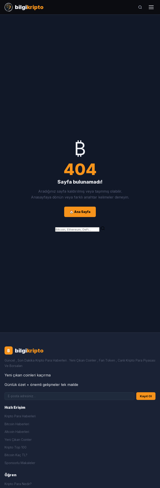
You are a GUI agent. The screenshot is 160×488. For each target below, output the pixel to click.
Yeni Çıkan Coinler (18, 439)
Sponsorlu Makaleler (20, 463)
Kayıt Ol (146, 396)
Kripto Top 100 (15, 447)
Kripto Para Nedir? (18, 484)
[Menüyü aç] (151, 7)
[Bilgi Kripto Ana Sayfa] (24, 7)
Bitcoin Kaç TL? (16, 455)
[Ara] (140, 7)
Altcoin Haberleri (17, 432)
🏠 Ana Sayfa (80, 212)
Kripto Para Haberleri (20, 416)
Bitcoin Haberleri (17, 424)
